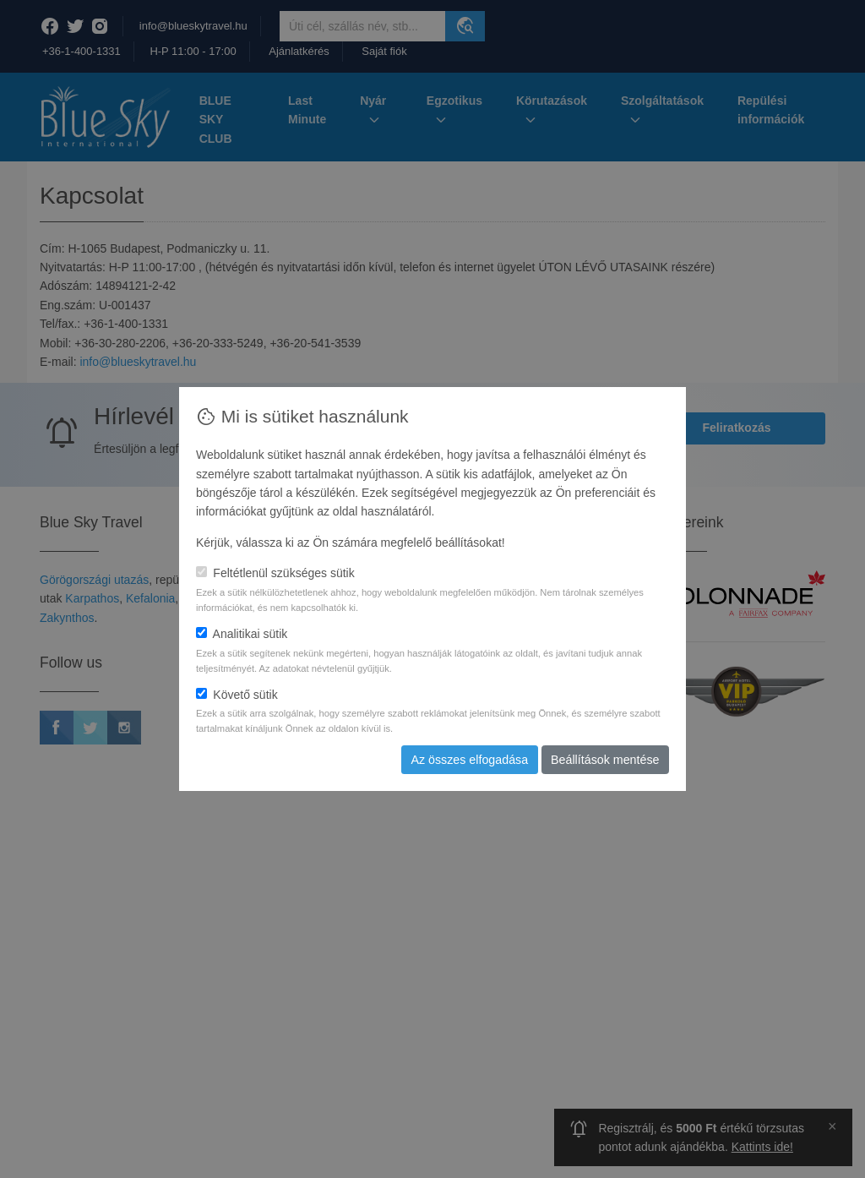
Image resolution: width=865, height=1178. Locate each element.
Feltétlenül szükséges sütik (275, 573)
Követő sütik (237, 694)
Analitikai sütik (241, 634)
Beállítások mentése (605, 759)
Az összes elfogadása (472, 759)
